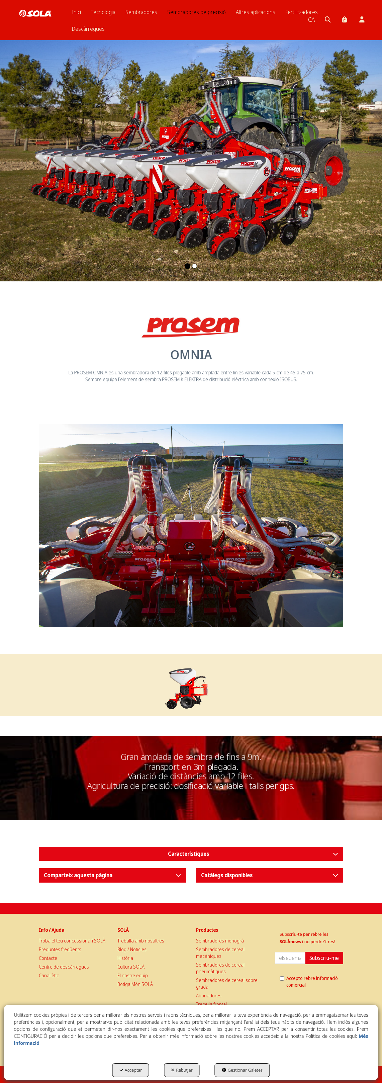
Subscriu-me (324, 958)
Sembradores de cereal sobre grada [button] (227, 983)
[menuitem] (76, 12)
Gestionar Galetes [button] (242, 1070)
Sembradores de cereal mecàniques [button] (220, 952)
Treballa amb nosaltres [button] (140, 940)
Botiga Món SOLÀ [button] (135, 984)
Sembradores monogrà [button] (220, 940)
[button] (35, 13)
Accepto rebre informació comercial (309, 981)
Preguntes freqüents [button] (60, 949)
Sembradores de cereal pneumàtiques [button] (220, 968)
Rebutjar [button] (182, 1070)
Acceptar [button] (130, 1070)
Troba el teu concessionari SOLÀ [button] (72, 940)
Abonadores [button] (208, 995)
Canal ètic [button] (49, 975)
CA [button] (311, 19)
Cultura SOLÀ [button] (131, 967)
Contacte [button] (48, 958)
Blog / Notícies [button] (132, 949)
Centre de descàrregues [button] (64, 967)
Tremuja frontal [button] (211, 1004)
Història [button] (125, 958)
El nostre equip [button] (132, 975)
